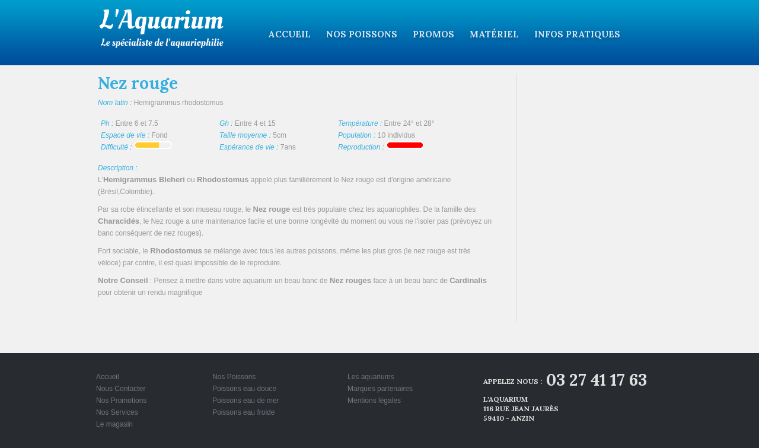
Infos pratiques (577, 34)
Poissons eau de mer (245, 400)
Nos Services (117, 412)
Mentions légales (374, 400)
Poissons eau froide (243, 412)
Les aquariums (370, 377)
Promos (433, 34)
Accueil (289, 34)
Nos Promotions (121, 400)
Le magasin (114, 424)
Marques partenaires (380, 389)
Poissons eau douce (244, 389)
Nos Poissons (361, 34)
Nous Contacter (120, 389)
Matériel (494, 34)
